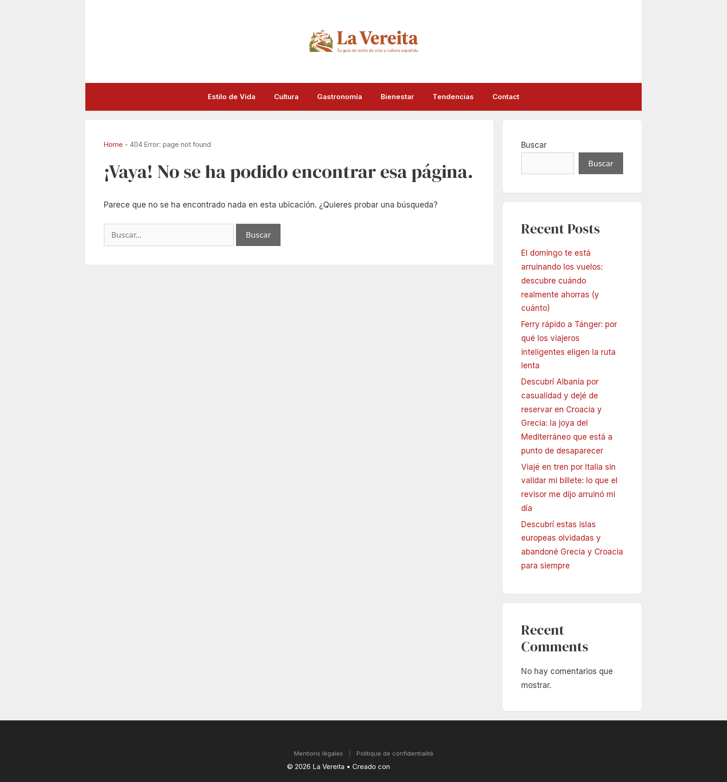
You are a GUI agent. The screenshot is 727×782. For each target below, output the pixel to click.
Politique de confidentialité (395, 753)
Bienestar (397, 96)
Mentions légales (318, 753)
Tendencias (453, 96)
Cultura (286, 96)
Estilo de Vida (231, 96)
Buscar (534, 145)
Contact (505, 96)
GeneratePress (416, 766)
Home (113, 144)
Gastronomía (339, 96)
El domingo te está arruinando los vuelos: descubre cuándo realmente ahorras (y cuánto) (562, 280)
